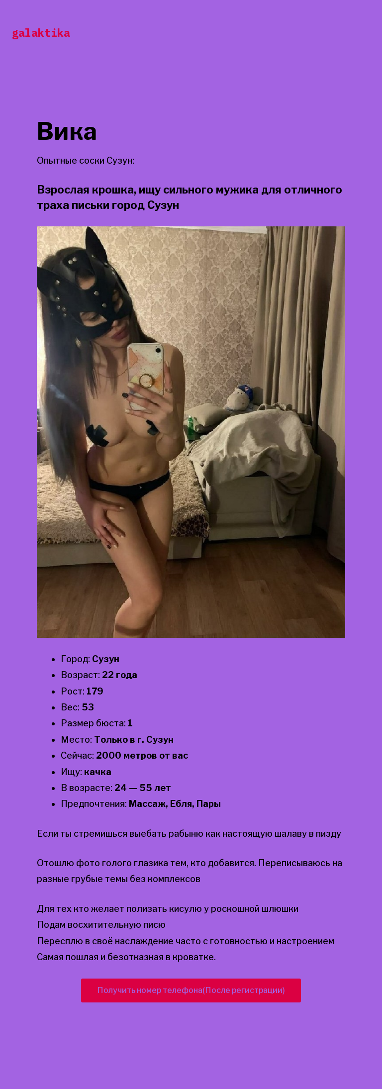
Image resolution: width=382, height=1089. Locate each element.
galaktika (41, 32)
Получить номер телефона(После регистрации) (191, 990)
